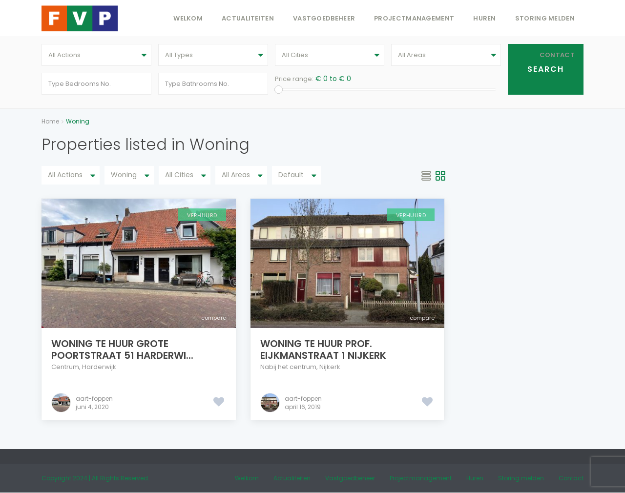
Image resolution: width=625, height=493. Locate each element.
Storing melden (545, 18)
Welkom (188, 18)
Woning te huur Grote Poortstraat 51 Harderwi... (122, 349)
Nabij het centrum (288, 366)
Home (50, 121)
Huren (484, 18)
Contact (557, 55)
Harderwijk (99, 366)
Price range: (294, 79)
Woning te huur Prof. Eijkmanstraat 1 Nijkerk (323, 349)
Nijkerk (329, 366)
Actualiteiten (248, 18)
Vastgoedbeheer (324, 18)
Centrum (65, 366)
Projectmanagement (414, 18)
